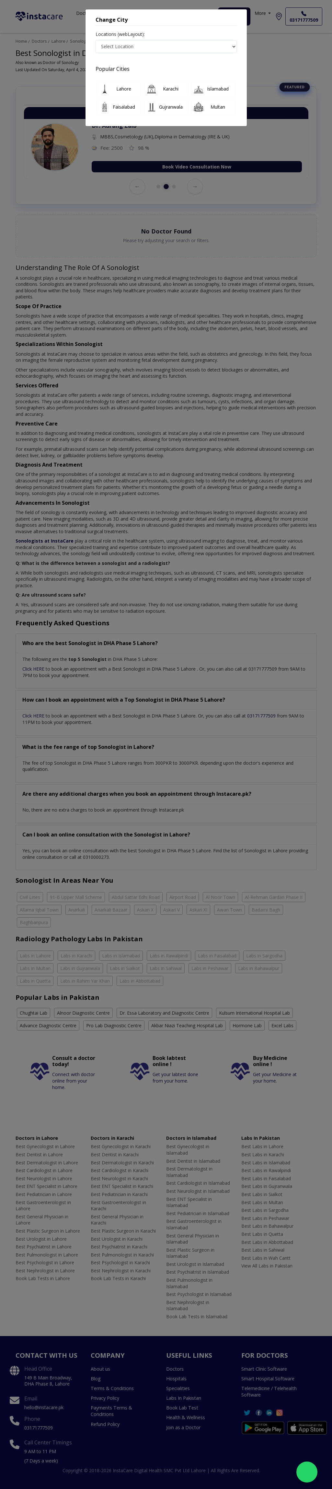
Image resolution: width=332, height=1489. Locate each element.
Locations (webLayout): (120, 34)
